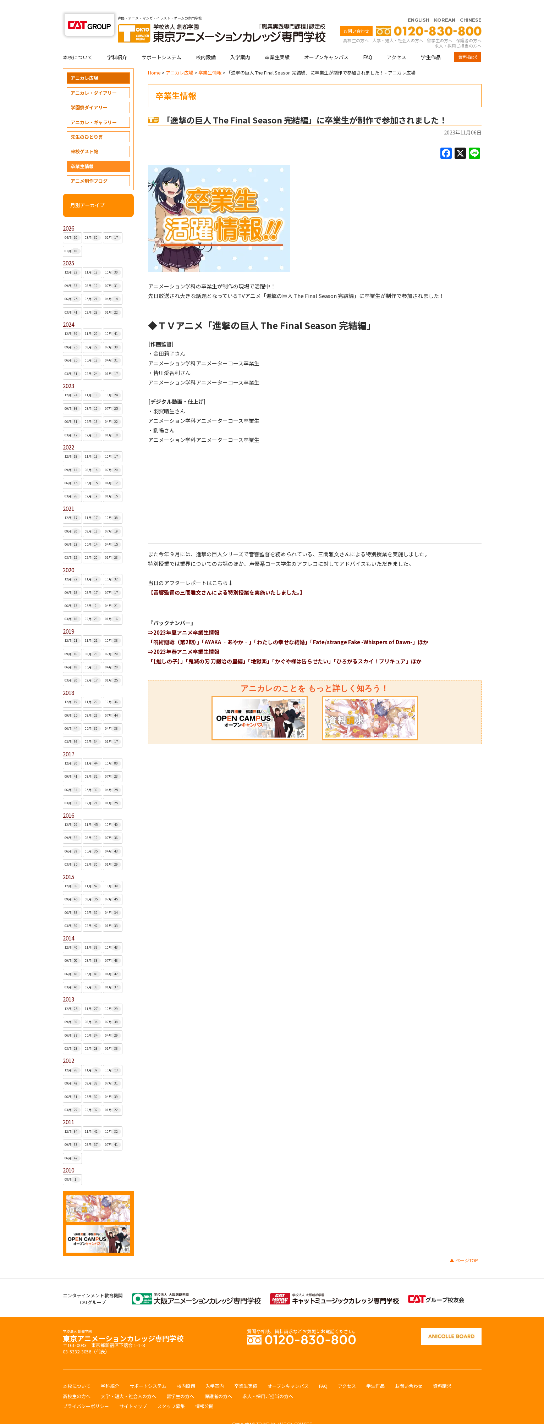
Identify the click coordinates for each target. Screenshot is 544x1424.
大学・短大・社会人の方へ (397, 26)
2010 (68, 1156)
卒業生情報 (82, 152)
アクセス (396, 43)
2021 (68, 494)
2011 (68, 1108)
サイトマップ (133, 1392)
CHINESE (471, 6)
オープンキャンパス (326, 43)
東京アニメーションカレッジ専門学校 (123, 1323)
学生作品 (431, 43)
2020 (68, 556)
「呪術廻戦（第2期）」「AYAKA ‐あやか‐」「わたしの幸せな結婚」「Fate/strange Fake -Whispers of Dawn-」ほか (288, 628)
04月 (73, 224)
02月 (113, 224)
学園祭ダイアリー (89, 93)
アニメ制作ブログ (89, 167)
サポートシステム (161, 43)
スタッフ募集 (171, 1392)
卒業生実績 (277, 43)
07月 (113, 272)
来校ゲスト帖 (84, 137)
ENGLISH (418, 6)
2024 (68, 310)
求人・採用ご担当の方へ (458, 32)
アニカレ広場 (84, 64)
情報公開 (204, 1392)
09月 (73, 272)
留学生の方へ (439, 26)
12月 (73, 258)
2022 (68, 433)
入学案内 (240, 43)
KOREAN (444, 6)
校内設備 (206, 43)
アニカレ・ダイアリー (94, 79)
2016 (68, 801)
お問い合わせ (356, 17)
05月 (93, 285)
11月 (93, 258)
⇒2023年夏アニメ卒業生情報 (183, 618)
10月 (113, 258)
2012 (68, 1046)
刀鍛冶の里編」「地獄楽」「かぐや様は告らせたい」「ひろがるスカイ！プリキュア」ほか (316, 647)
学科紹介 (117, 43)
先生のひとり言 (87, 123)
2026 (68, 214)
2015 (68, 863)
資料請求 (468, 42)
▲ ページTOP (464, 1246)
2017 (68, 740)
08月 (93, 272)
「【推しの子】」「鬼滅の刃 (179, 647)
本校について (78, 43)
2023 (68, 372)
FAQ (367, 43)
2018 (68, 679)
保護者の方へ (469, 26)
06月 (73, 285)
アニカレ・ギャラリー (94, 108)
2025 (68, 249)
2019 (68, 617)
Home (154, 58)
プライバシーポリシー (86, 1392)
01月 (73, 237)
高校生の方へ (356, 26)
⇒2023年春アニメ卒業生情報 (183, 637)
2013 (68, 985)
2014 (68, 924)
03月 (93, 224)
